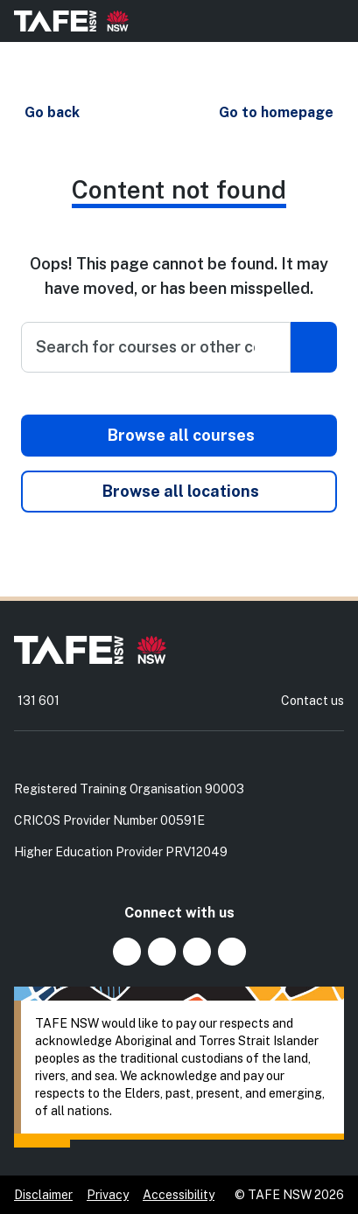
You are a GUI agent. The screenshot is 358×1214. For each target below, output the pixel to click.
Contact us (312, 701)
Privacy (108, 1195)
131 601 (39, 701)
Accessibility (178, 1195)
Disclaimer (43, 1195)
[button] (51, 113)
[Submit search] (314, 347)
